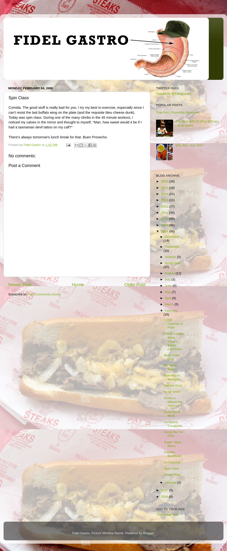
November (172, 246)
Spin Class (171, 468)
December (172, 237)
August (170, 273)
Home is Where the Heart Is (173, 401)
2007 (165, 490)
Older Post (134, 284)
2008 (165, 231)
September (172, 263)
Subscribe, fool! (167, 514)
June (169, 285)
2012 (165, 206)
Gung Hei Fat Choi (173, 434)
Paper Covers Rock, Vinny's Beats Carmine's (174, 341)
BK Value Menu (170, 367)
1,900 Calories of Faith (173, 323)
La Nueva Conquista (173, 424)
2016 (165, 181)
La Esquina (172, 462)
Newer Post (19, 284)
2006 (165, 496)
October (171, 257)
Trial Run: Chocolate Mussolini (177, 112)
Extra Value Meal (172, 413)
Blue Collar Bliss (172, 357)
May (168, 292)
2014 (165, 194)
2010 (165, 219)
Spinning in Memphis (172, 377)
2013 (165, 200)
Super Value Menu (172, 444)
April (168, 298)
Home (78, 284)
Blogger (148, 533)
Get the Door (173, 385)
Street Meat (172, 474)
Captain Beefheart (173, 454)
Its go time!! (172, 391)
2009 (165, 225)
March (170, 304)
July (168, 279)
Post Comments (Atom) (44, 294)
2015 (165, 188)
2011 (165, 212)
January (171, 482)
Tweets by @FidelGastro (173, 93)
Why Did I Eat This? (189, 145)
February (171, 310)
